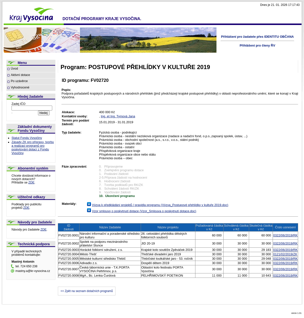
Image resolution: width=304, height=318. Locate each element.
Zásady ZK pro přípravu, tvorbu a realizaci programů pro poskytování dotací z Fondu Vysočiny (33, 147)
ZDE (31, 182)
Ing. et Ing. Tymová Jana (118, 116)
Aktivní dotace (20, 75)
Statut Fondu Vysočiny (27, 138)
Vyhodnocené (20, 87)
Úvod (14, 68)
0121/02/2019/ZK (285, 254)
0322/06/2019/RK (285, 235)
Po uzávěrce (19, 81)
